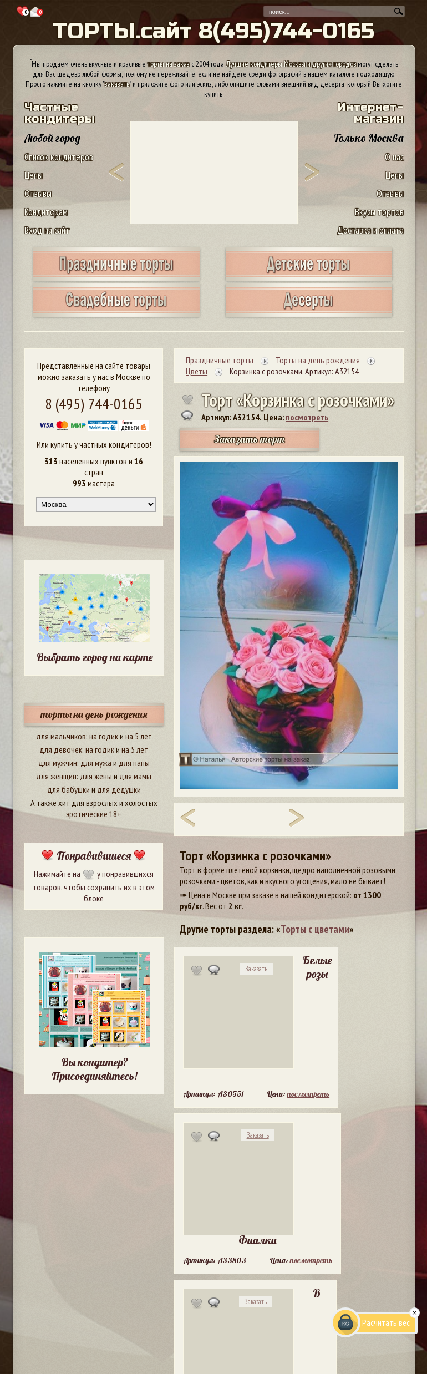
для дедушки (119, 789)
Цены (33, 175)
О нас (394, 156)
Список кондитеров (58, 156)
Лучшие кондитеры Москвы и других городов (291, 64)
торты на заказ (169, 64)
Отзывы (38, 193)
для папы (134, 762)
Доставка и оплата (370, 230)
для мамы (135, 776)
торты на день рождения (94, 714)
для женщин (56, 776)
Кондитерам (46, 211)
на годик (103, 736)
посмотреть (307, 417)
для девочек (60, 749)
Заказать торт (249, 439)
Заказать (256, 969)
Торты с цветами (315, 929)
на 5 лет (138, 736)
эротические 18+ (93, 813)
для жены (96, 776)
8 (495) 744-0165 (94, 403)
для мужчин (57, 762)
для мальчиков (61, 736)
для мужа (95, 762)
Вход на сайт (47, 230)
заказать (117, 84)
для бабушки (68, 789)
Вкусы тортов (379, 211)
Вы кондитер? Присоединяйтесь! (94, 1069)
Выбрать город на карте (94, 657)
